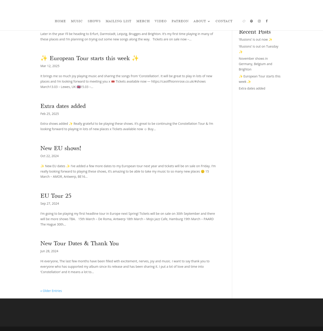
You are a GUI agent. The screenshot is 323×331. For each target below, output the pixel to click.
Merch (143, 21)
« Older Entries (51, 291)
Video (161, 21)
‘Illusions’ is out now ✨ (256, 39)
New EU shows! (60, 148)
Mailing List (118, 21)
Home (60, 21)
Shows (94, 21)
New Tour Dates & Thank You (79, 243)
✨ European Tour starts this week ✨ (89, 58)
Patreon (180, 21)
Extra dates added (63, 106)
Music (77, 21)
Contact (224, 21)
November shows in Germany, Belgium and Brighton (255, 63)
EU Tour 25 (55, 196)
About (200, 21)
